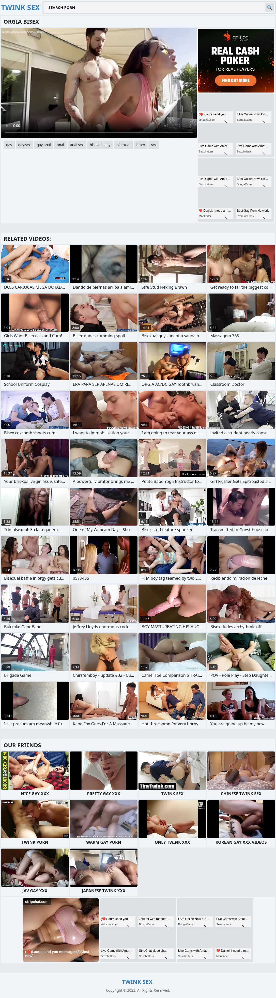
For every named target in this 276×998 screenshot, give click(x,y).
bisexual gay (100, 144)
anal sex (77, 144)
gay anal (44, 144)
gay (9, 144)
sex (154, 144)
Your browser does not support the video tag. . (99, 83)
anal (60, 144)
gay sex (24, 144)
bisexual (123, 144)
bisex (140, 144)
